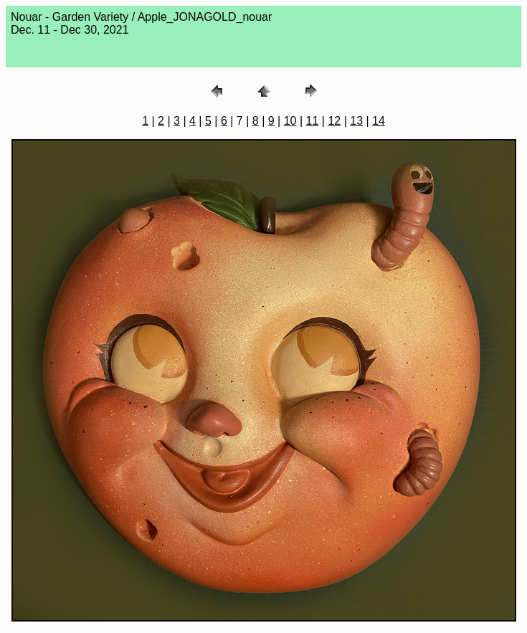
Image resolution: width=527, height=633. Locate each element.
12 (334, 121)
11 (312, 121)
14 (378, 121)
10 (290, 121)
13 (356, 121)
